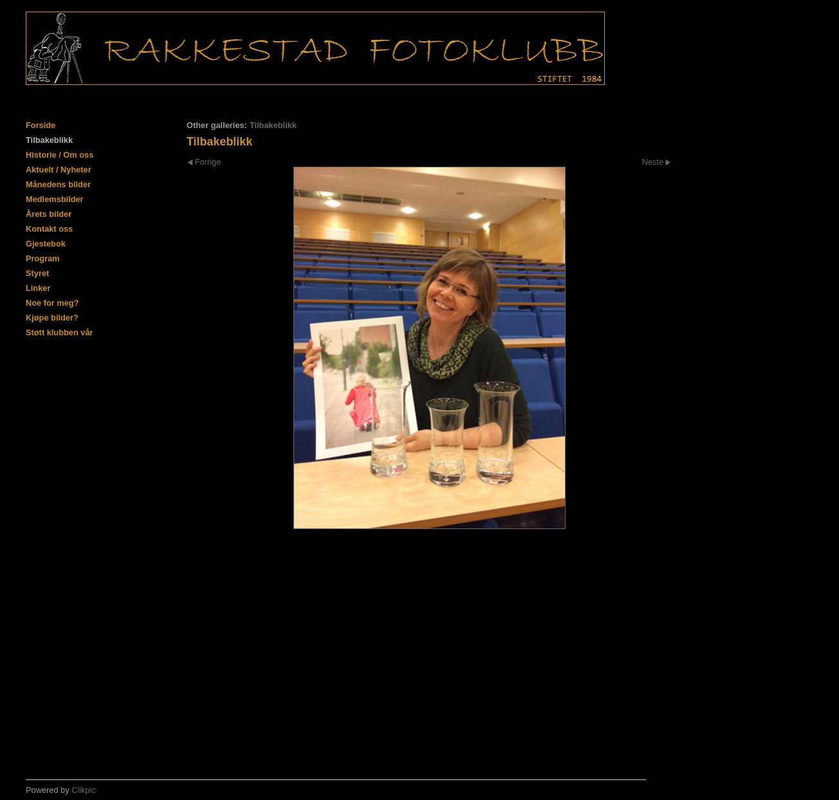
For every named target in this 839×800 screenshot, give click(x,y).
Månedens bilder (58, 184)
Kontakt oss (49, 229)
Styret (37, 273)
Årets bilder (48, 214)
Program (43, 258)
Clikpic (83, 790)
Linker (38, 288)
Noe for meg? (52, 303)
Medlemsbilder (55, 199)
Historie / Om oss (59, 155)
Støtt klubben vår (59, 332)
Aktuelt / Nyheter (58, 169)
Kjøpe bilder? (52, 317)
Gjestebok (46, 243)
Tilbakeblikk (49, 140)
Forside (40, 125)
